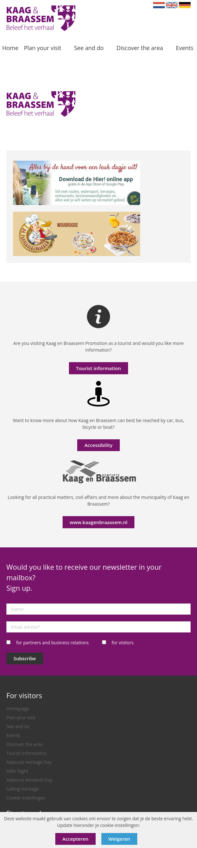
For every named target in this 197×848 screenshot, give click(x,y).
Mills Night (17, 771)
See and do (18, 726)
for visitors (122, 643)
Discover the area (24, 744)
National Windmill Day (29, 780)
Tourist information (98, 368)
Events (13, 735)
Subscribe (25, 658)
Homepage (17, 708)
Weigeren (119, 839)
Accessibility (98, 445)
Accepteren (75, 839)
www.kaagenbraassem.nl (98, 522)
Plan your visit (20, 717)
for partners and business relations (52, 643)
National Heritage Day (29, 762)
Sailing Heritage (22, 789)
